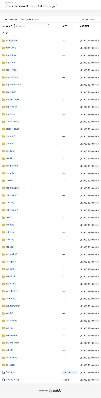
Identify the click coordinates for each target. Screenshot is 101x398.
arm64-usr (26, 6)
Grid (93, 19)
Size (64, 26)
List (85, 19)
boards (12, 6)
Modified (85, 26)
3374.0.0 (41, 6)
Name (9, 26)
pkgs (52, 6)
